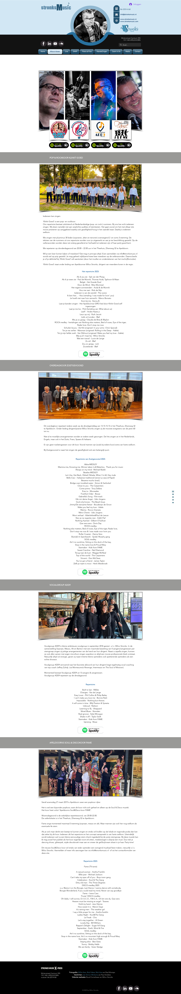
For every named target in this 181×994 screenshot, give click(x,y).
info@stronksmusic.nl (128, 254)
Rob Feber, (91, 972)
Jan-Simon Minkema (90, 975)
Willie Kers (82, 972)
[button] (127, 51)
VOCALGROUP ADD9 (60, 585)
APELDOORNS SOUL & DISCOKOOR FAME (71, 742)
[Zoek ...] (129, 45)
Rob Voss (99, 972)
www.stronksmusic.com (129, 22)
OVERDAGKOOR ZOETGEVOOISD (66, 365)
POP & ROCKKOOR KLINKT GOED (66, 157)
